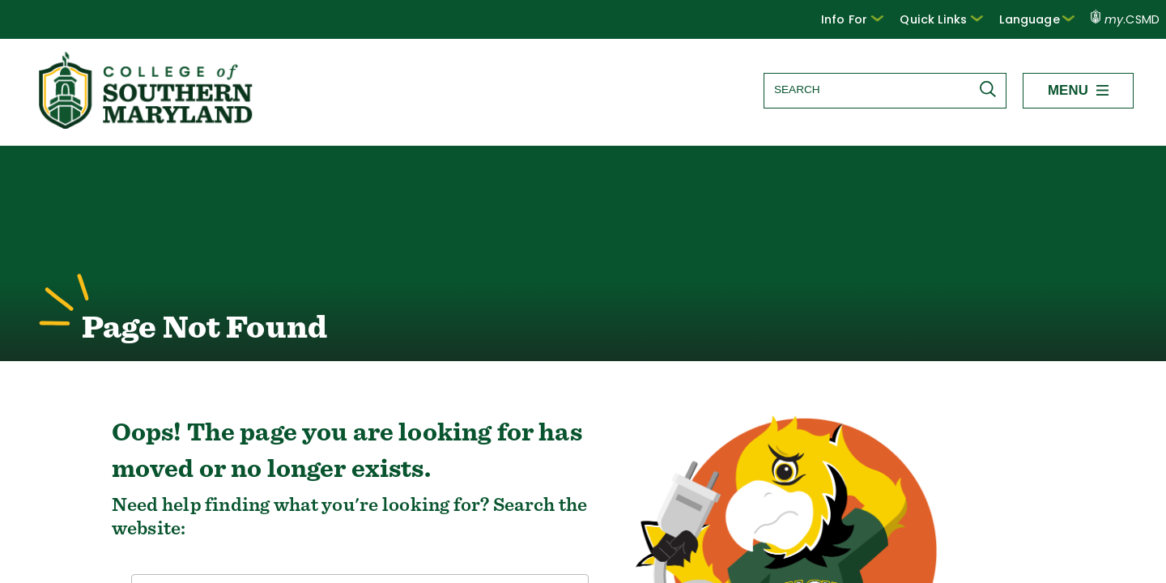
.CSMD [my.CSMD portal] (1126, 19)
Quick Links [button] (952, 18)
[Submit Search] (992, 89)
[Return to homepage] (147, 124)
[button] (867, 19)
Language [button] (1041, 18)
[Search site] (885, 89)
